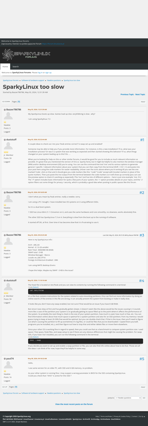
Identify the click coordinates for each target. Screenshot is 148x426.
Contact (134, 416)
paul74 (10, 358)
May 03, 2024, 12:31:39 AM (37, 109)
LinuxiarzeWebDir (65, 419)
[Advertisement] (74, 19)
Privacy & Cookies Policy (122, 416)
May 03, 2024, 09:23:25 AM (37, 235)
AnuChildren (115, 419)
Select (35, 287)
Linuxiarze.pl (39, 419)
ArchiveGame (105, 419)
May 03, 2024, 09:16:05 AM (37, 192)
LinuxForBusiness (51, 419)
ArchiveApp (95, 419)
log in (40, 72)
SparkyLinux (77, 419)
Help (97, 416)
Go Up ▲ (142, 416)
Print (143, 102)
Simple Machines (21, 422)
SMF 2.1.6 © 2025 (9, 422)
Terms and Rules (106, 416)
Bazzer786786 (13, 109)
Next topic (140, 94)
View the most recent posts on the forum (74, 404)
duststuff (11, 139)
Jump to (111, 398)
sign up (48, 72)
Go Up (4, 387)
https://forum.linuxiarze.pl (53, 43)
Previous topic (127, 94)
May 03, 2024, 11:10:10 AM (37, 280)
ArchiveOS (86, 419)
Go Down (6, 101)
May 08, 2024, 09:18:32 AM (37, 358)
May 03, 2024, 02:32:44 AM (37, 139)
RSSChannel (18, 419)
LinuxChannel (28, 419)
